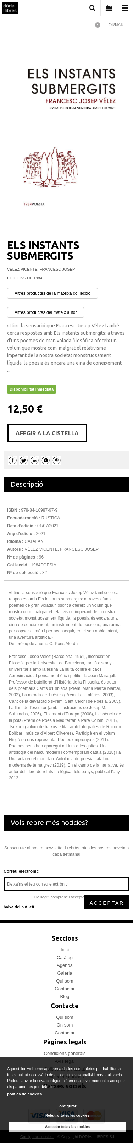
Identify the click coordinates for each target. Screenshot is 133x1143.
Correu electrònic (21, 871)
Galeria (64, 973)
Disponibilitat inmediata (32, 389)
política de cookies (24, 1094)
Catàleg (65, 957)
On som (65, 1025)
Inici (65, 949)
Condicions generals (65, 1053)
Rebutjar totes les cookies (67, 1115)
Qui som (64, 981)
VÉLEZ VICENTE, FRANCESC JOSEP (41, 269)
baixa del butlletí (19, 907)
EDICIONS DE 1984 (24, 278)
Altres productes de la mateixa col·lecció (52, 293)
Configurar (66, 1106)
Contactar (64, 988)
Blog (64, 996)
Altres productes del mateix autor (46, 312)
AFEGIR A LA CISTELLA (47, 433)
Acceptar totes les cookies (67, 1127)
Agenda (65, 965)
